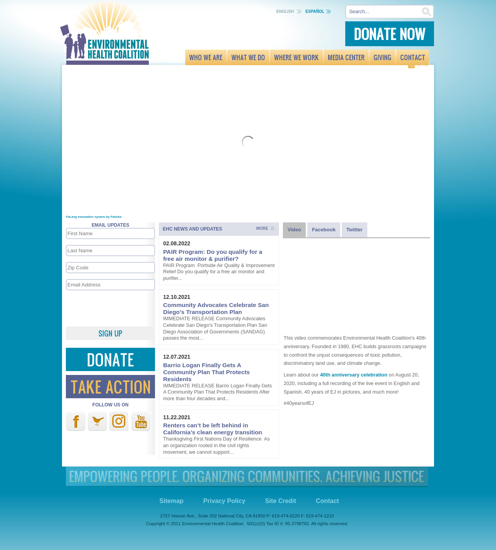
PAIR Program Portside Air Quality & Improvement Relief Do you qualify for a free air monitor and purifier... (219, 271)
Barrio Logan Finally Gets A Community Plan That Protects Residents (206, 372)
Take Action (111, 386)
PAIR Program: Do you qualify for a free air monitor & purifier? (212, 255)
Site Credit (280, 501)
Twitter (97, 421)
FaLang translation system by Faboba (94, 217)
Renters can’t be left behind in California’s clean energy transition (212, 428)
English (285, 11)
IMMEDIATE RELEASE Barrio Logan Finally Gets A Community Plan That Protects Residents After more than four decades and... (217, 392)
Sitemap (171, 501)
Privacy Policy (224, 501)
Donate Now (389, 33)
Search (427, 12)
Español (314, 11)
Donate (110, 359)
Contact (327, 501)
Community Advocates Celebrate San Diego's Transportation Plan (216, 308)
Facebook (76, 421)
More (262, 228)
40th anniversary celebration (354, 375)
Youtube (141, 421)
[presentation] (110, 307)
